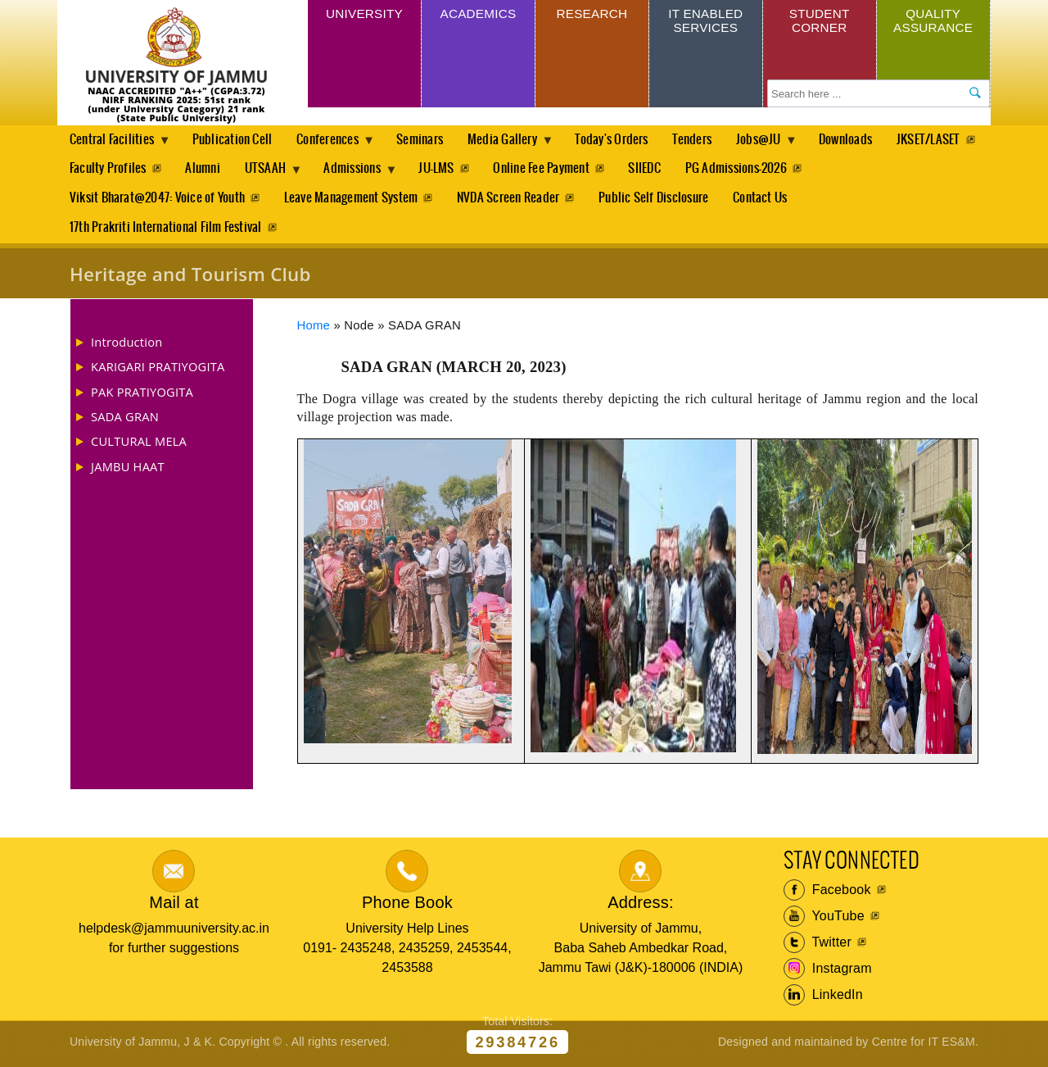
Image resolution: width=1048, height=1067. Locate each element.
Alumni (308, 170)
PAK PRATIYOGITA (142, 395)
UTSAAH (376, 174)
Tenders (706, 140)
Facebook (827, 894)
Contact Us (766, 200)
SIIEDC (762, 170)
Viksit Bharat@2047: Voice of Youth (157, 200)
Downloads (865, 140)
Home (314, 329)
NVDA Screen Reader (511, 200)
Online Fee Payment (657, 170)
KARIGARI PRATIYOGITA (158, 370)
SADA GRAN (125, 420)
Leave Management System (353, 200)
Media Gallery (515, 144)
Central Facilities (114, 144)
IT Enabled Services (705, 22)
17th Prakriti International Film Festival (166, 231)
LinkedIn (823, 999)
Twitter (818, 946)
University (364, 15)
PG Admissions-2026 (855, 170)
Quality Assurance (933, 22)
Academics (477, 15)
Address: (641, 906)
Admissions (466, 174)
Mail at (173, 906)
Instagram (828, 972)
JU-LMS (549, 170)
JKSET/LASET (101, 170)
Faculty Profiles (212, 170)
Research (591, 15)
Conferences (335, 144)
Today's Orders (624, 140)
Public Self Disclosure (658, 200)
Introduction (126, 346)
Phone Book (407, 906)
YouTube (824, 920)
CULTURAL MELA (139, 445)
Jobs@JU (777, 144)
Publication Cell (235, 140)
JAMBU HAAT (128, 469)
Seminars (427, 140)
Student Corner (819, 22)
